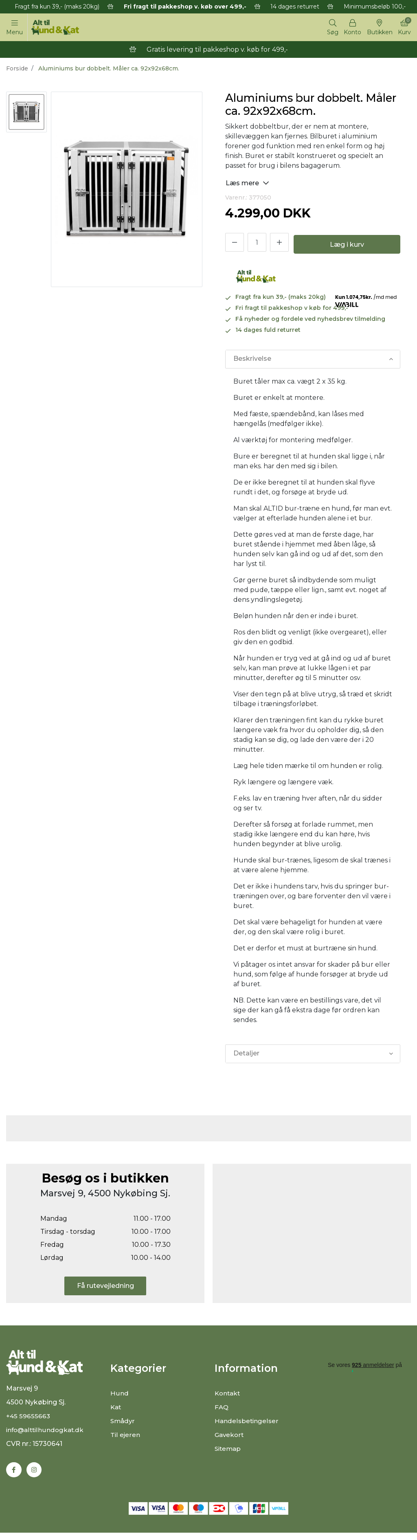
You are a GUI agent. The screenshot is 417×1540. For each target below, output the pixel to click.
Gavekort (230, 1436)
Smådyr (123, 1422)
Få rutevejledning (105, 1287)
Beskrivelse (252, 360)
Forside (17, 69)
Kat (116, 1408)
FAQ (222, 1408)
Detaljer (246, 1055)
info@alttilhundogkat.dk (46, 1436)
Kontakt (228, 1394)
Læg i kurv (347, 246)
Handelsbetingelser (247, 1422)
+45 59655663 (28, 1422)
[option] (26, 113)
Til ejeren (125, 1436)
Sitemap (229, 1450)
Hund (119, 1394)
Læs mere (247, 184)
